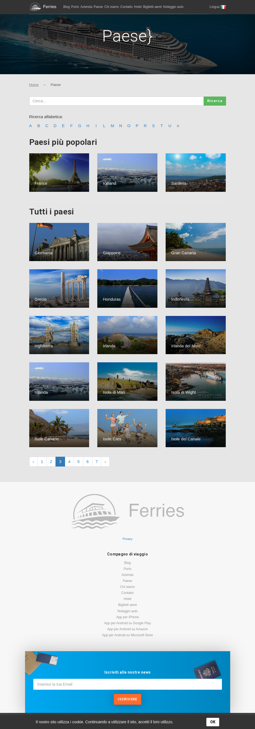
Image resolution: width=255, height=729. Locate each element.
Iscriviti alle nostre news (127, 672)
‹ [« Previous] (33, 461)
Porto (75, 7)
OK (212, 722)
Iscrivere (127, 699)
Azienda (86, 7)
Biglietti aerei (152, 7)
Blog (66, 7)
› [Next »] (105, 461)
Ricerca (214, 101)
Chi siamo (111, 7)
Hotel (138, 7)
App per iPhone (127, 617)
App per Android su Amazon (127, 629)
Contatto (126, 7)
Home (34, 85)
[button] (218, 7)
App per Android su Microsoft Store (127, 635)
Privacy (127, 538)
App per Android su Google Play (127, 623)
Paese (98, 7)
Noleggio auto (173, 7)
